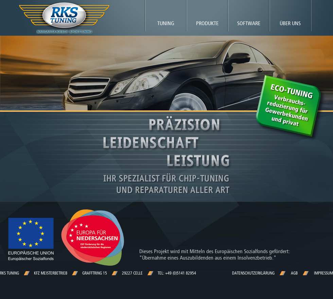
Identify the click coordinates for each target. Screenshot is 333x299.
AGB (294, 273)
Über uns (290, 23)
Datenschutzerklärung (253, 273)
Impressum (323, 273)
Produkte (207, 23)
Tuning (165, 23)
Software (248, 23)
